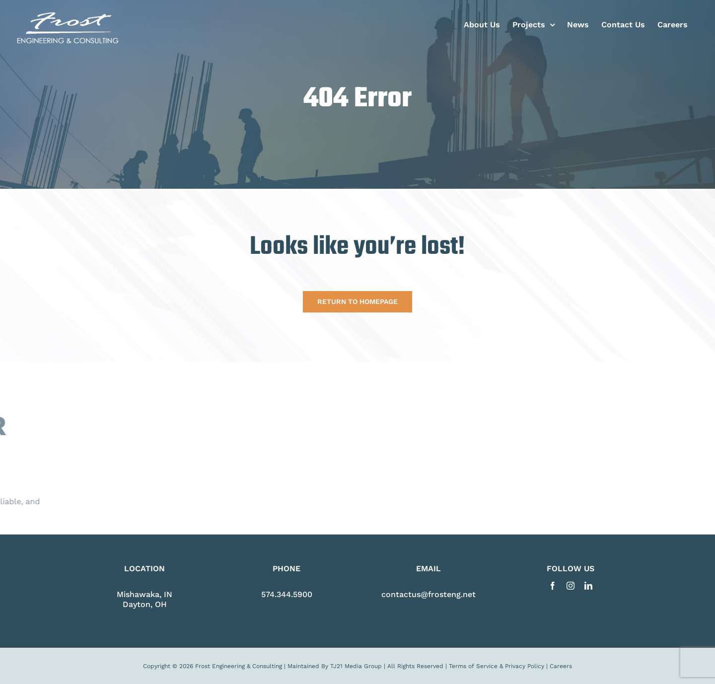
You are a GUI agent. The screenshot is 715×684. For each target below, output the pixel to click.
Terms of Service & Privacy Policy (496, 666)
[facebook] (553, 586)
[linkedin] (588, 586)
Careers (561, 666)
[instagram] (570, 586)
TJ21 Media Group (356, 666)
